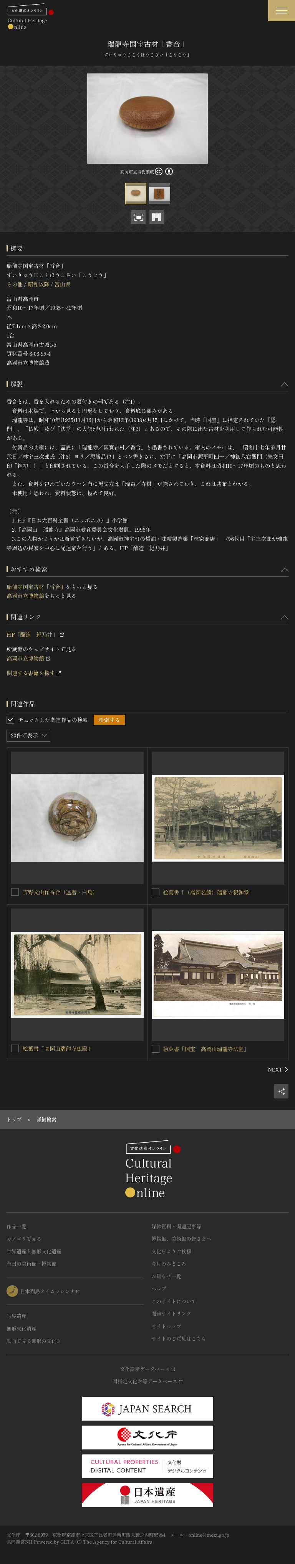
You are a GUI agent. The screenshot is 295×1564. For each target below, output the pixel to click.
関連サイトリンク (171, 1313)
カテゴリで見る (24, 1238)
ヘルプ (158, 1288)
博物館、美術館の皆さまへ (181, 1238)
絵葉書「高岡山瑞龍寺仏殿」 (58, 1048)
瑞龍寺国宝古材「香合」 (36, 587)
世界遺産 (17, 1315)
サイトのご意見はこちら (178, 1338)
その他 (15, 284)
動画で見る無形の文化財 (34, 1340)
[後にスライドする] (278, 1069)
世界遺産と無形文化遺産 (34, 1251)
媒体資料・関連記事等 (176, 1226)
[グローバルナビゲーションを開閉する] (281, 10)
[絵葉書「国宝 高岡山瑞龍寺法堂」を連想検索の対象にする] (155, 1049)
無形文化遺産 (21, 1328)
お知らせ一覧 (166, 1276)
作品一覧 (17, 1226)
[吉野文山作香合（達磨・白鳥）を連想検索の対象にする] (15, 892)
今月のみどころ (168, 1263)
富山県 (63, 284)
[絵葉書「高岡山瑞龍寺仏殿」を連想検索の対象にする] (15, 1048)
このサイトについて (173, 1301)
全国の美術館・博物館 (31, 1263)
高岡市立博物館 (25, 595)
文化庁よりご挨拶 (171, 1251)
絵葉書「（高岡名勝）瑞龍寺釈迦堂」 (209, 892)
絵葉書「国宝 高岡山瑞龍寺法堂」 (206, 1049)
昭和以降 (38, 284)
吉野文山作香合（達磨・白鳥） (60, 892)
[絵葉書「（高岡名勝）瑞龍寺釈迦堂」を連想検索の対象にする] (155, 892)
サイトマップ (166, 1326)
